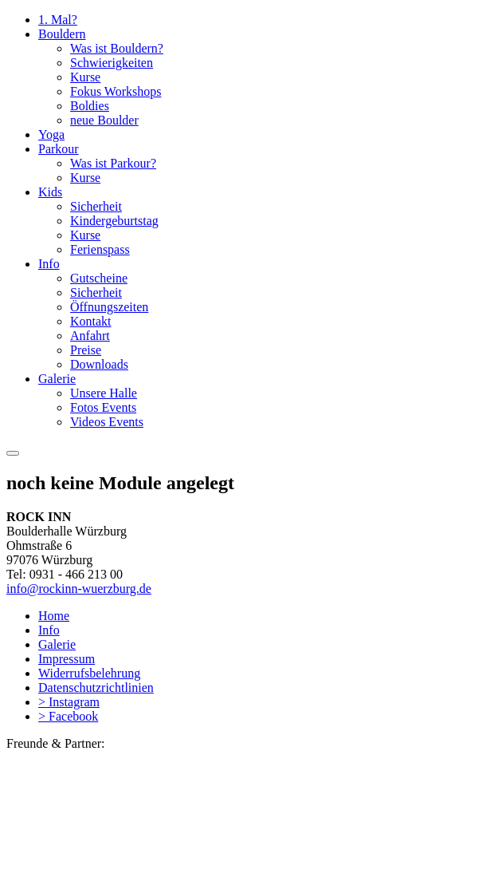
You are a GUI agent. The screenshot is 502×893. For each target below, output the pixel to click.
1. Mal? (57, 19)
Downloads (99, 364)
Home (53, 615)
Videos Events (106, 422)
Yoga (51, 134)
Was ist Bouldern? (116, 48)
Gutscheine (98, 278)
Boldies (89, 106)
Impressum (66, 659)
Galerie (57, 378)
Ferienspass (100, 249)
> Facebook (68, 716)
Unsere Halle (103, 393)
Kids (50, 192)
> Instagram (69, 702)
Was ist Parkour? (113, 163)
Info (49, 264)
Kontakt (91, 321)
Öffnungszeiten (109, 307)
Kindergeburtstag (114, 220)
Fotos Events (103, 407)
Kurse (85, 77)
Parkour (58, 149)
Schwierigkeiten (111, 62)
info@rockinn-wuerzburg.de (78, 588)
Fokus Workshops (115, 91)
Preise (85, 350)
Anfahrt (90, 335)
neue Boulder (104, 120)
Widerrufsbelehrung (89, 673)
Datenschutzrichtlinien (96, 687)
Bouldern (62, 34)
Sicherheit (96, 206)
